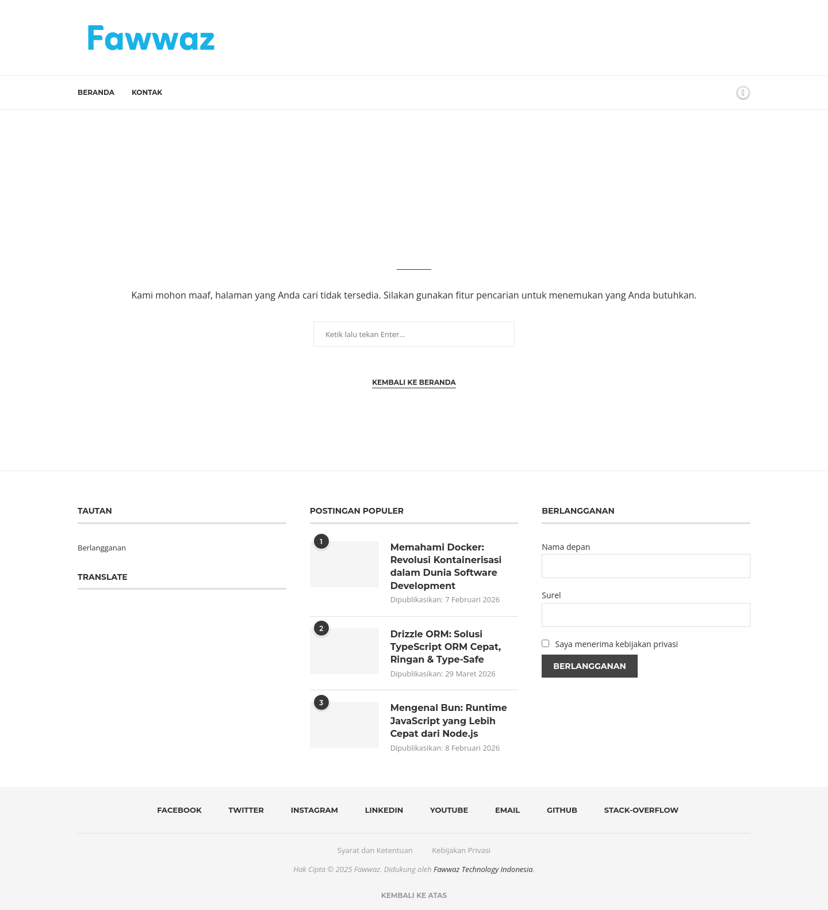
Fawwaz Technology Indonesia (483, 869)
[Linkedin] (380, 810)
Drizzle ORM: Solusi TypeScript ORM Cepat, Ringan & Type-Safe (445, 647)
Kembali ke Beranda (414, 382)
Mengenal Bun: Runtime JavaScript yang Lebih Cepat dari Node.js (449, 720)
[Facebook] (176, 810)
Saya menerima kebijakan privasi (616, 643)
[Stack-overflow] (637, 810)
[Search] (723, 92)
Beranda (96, 92)
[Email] (504, 810)
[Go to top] (414, 895)
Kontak (147, 92)
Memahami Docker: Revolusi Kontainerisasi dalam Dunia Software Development (446, 566)
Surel (551, 595)
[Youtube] (446, 810)
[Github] (558, 810)
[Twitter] (242, 810)
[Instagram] (310, 810)
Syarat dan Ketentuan (375, 850)
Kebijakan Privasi (461, 850)
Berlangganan (102, 547)
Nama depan (566, 546)
